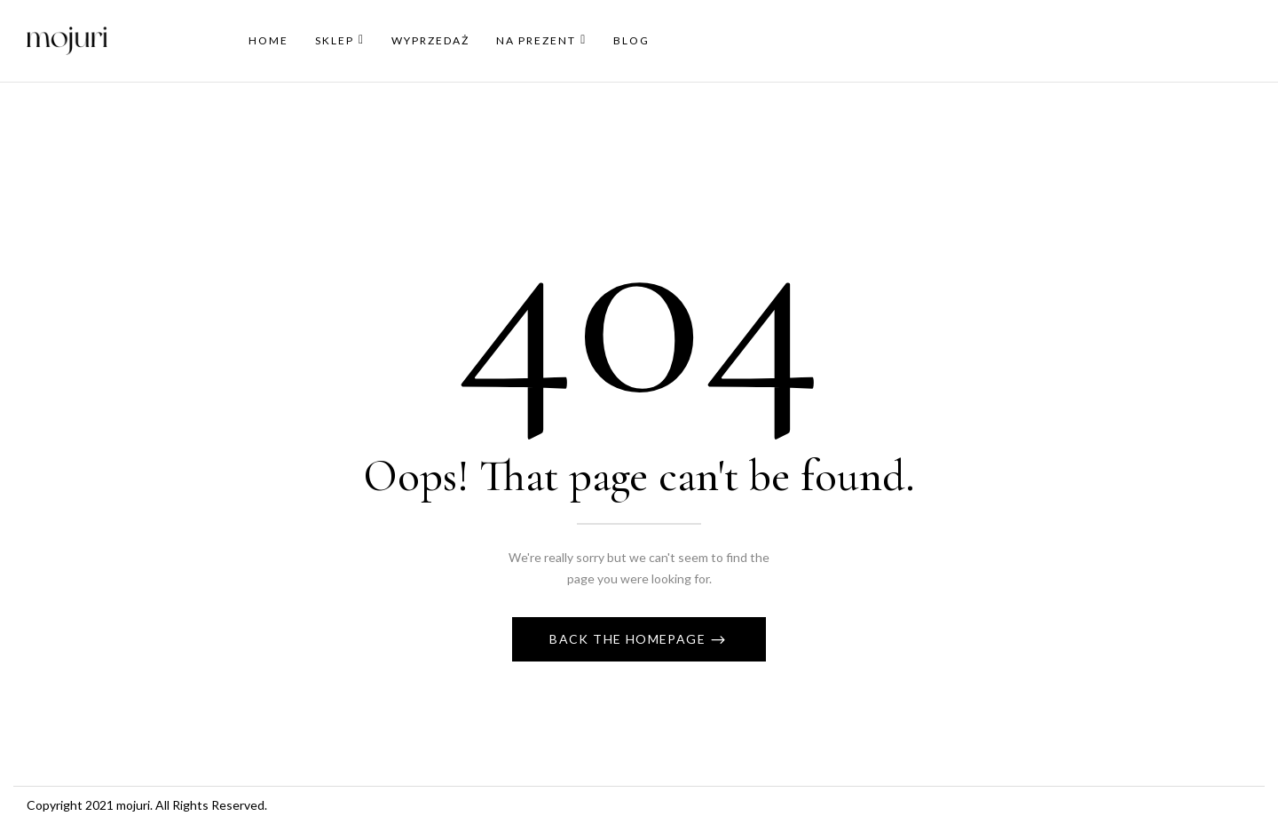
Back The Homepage (629, 638)
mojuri (133, 804)
